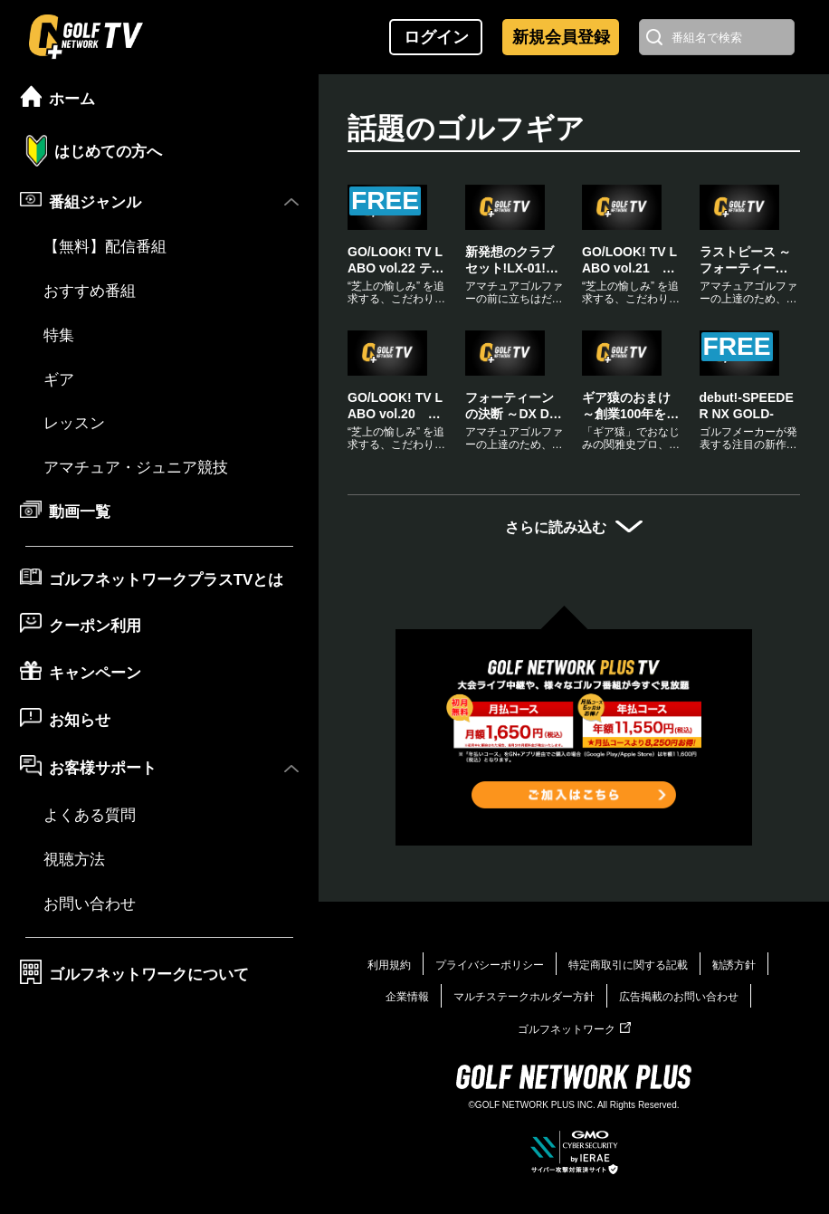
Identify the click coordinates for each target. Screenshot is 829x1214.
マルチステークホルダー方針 (524, 996)
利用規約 (389, 965)
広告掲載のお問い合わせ (678, 996)
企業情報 (407, 996)
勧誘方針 (734, 965)
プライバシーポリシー (489, 965)
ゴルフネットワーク (574, 1029)
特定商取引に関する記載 (628, 965)
